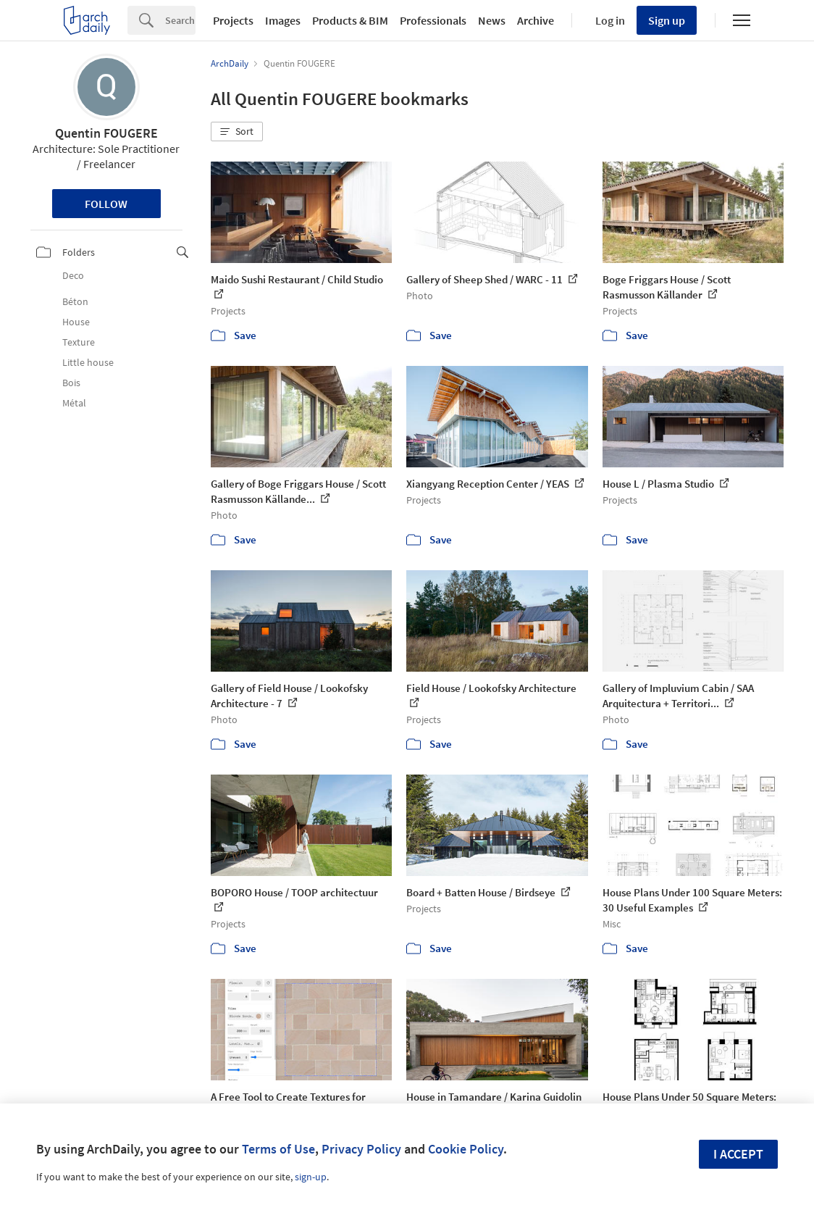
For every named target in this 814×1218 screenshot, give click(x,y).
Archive (535, 20)
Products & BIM (350, 20)
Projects (233, 20)
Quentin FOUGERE (106, 133)
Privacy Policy (361, 1148)
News (491, 20)
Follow (106, 203)
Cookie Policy (465, 1148)
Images (283, 20)
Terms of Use (278, 1148)
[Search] (180, 20)
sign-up (311, 1176)
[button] (237, 132)
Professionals (433, 20)
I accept (738, 1154)
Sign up (666, 20)
